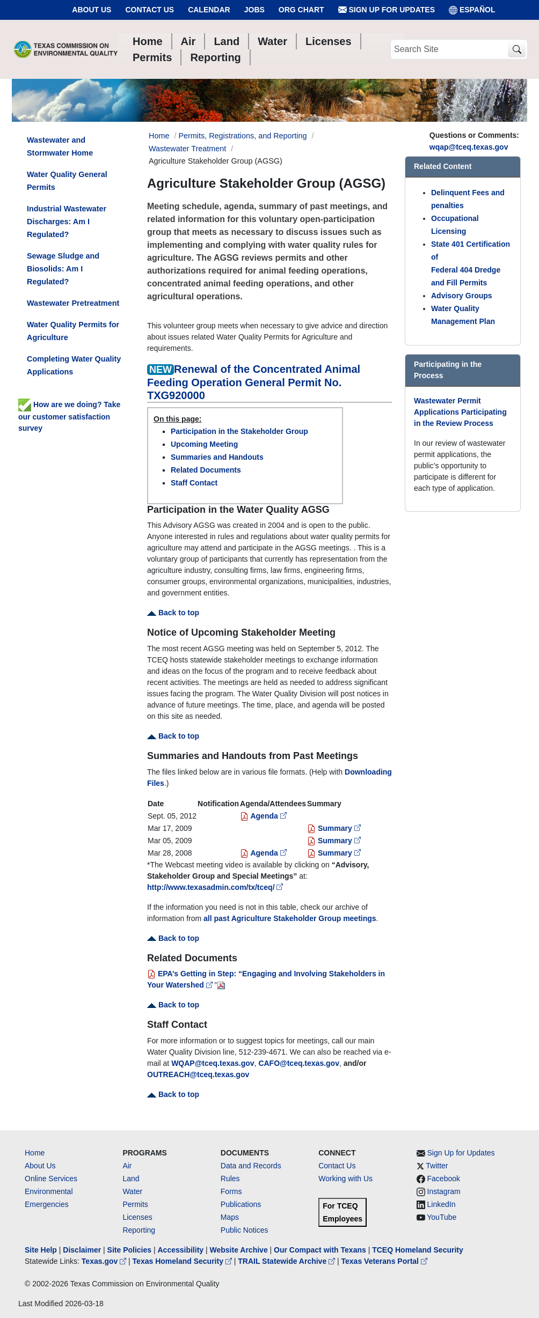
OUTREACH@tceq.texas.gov (198, 1074)
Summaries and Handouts (217, 457)
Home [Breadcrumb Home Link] (159, 135)
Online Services (51, 1178)
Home (35, 1152)
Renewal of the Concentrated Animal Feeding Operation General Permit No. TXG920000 (253, 382)
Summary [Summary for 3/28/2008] (334, 853)
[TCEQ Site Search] (516, 49)
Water (132, 1191)
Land (130, 1178)
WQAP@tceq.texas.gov (212, 1063)
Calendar (209, 9)
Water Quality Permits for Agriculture (73, 331)
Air (127, 1165)
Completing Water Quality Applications (74, 365)
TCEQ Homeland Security (417, 1250)
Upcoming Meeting (204, 444)
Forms (231, 1191)
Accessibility (181, 1250)
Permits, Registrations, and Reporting (242, 135)
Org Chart (301, 9)
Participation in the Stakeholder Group (239, 431)
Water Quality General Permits (67, 181)
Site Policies (129, 1250)
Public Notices (244, 1230)
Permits (135, 1204)
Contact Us (149, 9)
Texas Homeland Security (183, 1261)
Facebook (443, 1178)
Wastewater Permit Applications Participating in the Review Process (460, 412)
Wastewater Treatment (187, 148)
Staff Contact (194, 482)
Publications (241, 1204)
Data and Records (251, 1165)
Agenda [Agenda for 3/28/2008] (263, 853)
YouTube (441, 1217)
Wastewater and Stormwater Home (60, 146)
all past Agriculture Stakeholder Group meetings (289, 918)
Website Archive (239, 1250)
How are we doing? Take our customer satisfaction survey (69, 416)
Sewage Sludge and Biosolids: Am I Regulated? (63, 269)
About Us (91, 9)
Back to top (173, 612)
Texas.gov (105, 1261)
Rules (230, 1178)
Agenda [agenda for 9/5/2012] (263, 816)
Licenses (137, 1217)
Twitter (437, 1165)
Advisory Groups (461, 295)
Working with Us (345, 1178)
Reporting (138, 1230)
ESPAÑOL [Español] (472, 9)
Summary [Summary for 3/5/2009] (334, 840)
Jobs (254, 9)
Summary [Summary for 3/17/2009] (334, 828)
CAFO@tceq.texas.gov (298, 1063)
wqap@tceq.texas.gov (468, 147)
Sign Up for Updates (386, 9)
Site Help (41, 1250)
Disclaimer (82, 1250)
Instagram (444, 1191)
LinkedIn (441, 1204)
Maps (230, 1217)
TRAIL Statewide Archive (287, 1261)
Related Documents (206, 470)
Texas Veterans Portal (384, 1261)
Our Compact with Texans (320, 1250)
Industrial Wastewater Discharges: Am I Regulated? (66, 221)
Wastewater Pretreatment (73, 303)
